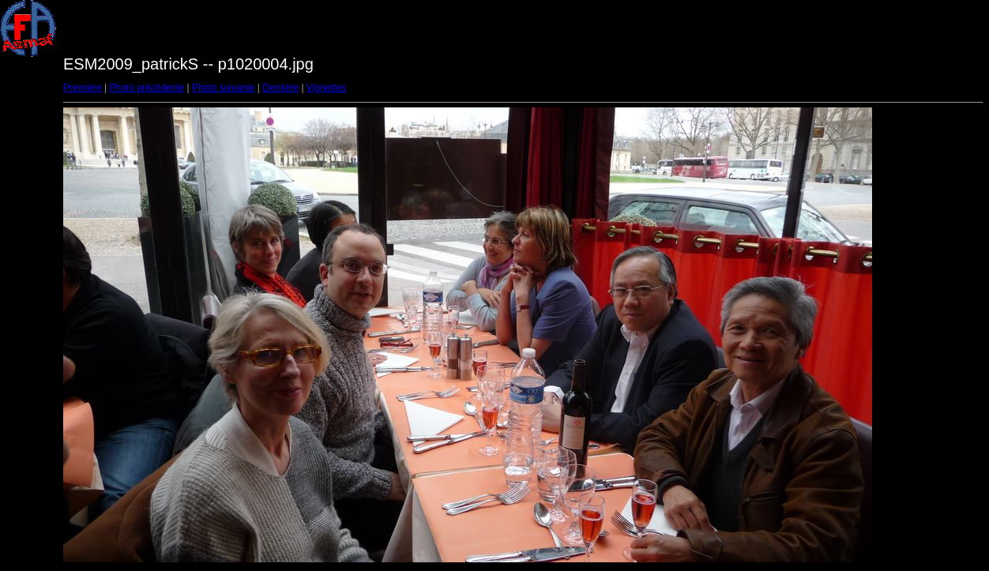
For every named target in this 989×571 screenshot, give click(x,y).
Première (82, 87)
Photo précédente (146, 87)
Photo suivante (223, 87)
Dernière (280, 87)
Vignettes (326, 87)
